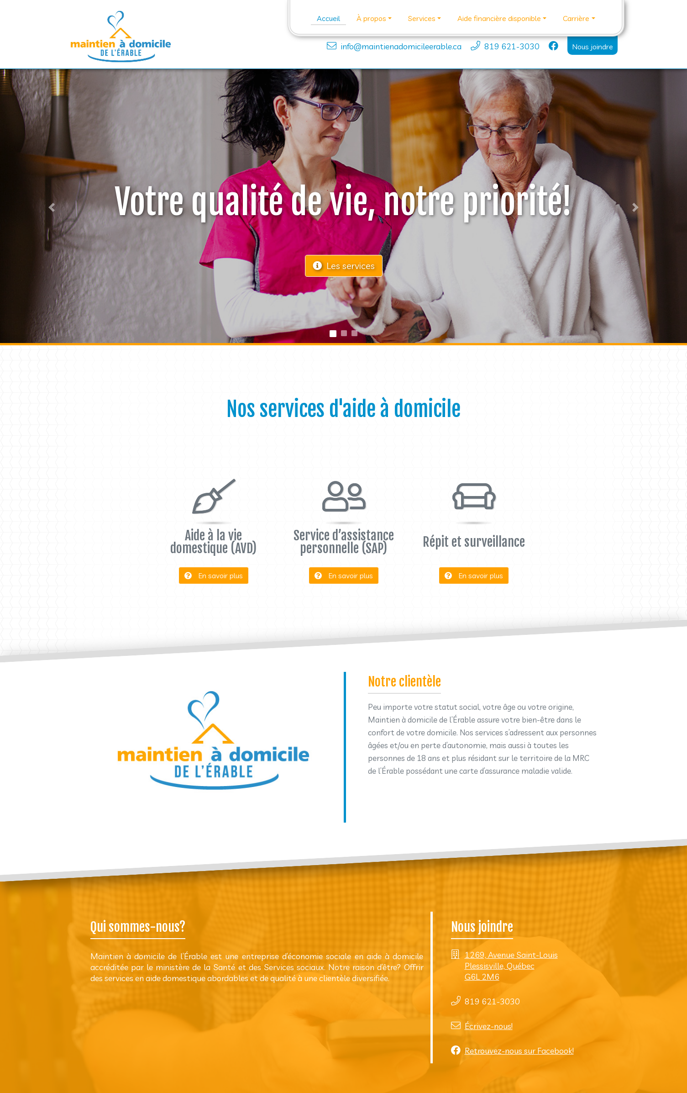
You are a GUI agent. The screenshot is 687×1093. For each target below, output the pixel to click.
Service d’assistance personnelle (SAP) (344, 542)
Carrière (576, 18)
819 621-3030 (512, 46)
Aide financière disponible (499, 18)
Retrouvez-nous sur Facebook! (519, 1050)
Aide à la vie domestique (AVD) (213, 542)
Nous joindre (592, 46)
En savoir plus (213, 575)
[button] (51, 207)
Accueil (328, 18)
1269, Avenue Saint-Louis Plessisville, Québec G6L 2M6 (511, 966)
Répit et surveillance (474, 542)
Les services (344, 265)
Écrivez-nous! (489, 1026)
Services (421, 18)
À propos (371, 18)
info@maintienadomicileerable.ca (401, 46)
